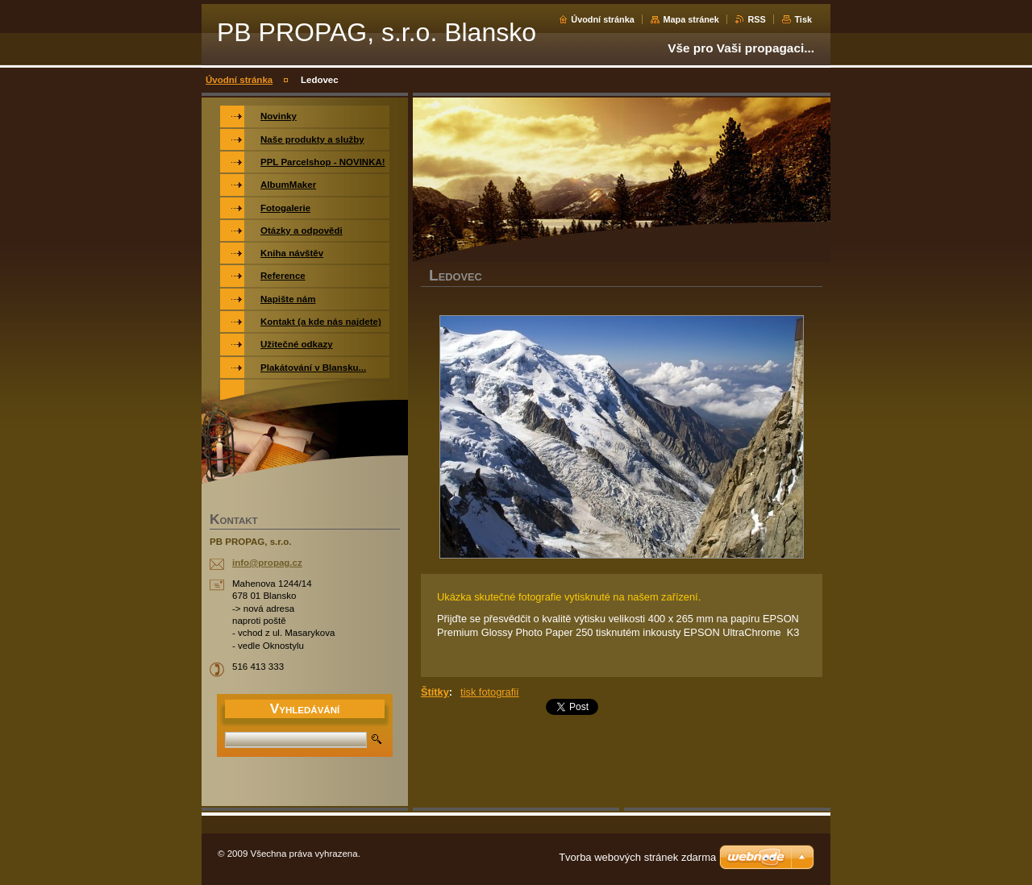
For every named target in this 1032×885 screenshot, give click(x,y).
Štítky (435, 692)
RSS (756, 19)
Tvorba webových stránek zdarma (637, 857)
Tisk (803, 19)
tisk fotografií (489, 692)
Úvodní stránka (603, 19)
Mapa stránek (691, 19)
